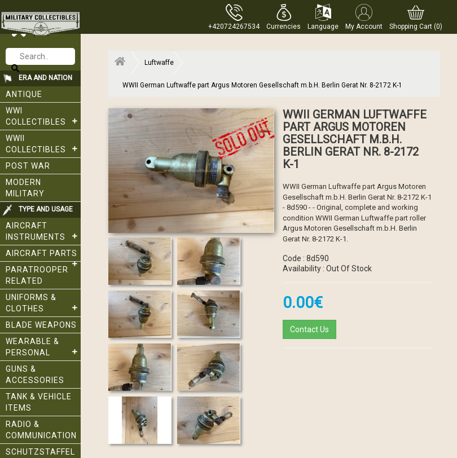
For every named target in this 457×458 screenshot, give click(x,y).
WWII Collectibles (43, 144)
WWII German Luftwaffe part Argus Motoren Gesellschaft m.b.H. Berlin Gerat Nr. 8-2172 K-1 (262, 85)
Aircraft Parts (43, 255)
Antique (24, 94)
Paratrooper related (37, 275)
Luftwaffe (159, 63)
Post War (28, 165)
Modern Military (25, 188)
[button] (283, 17)
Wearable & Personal (43, 347)
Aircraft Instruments (43, 231)
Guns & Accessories (35, 374)
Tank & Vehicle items (39, 402)
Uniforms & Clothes (43, 303)
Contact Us (309, 329)
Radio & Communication (41, 430)
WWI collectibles (43, 116)
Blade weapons (41, 324)
